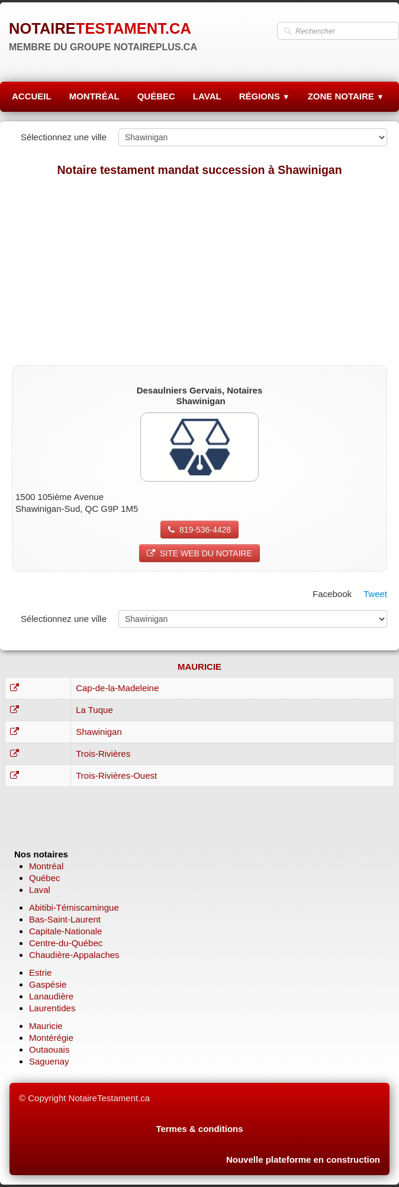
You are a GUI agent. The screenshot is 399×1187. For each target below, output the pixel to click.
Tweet (375, 594)
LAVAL (207, 96)
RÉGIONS (264, 96)
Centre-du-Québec (65, 943)
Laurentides (52, 1008)
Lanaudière (51, 996)
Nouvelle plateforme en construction (303, 1159)
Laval (39, 890)
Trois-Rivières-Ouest (116, 775)
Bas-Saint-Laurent (65, 919)
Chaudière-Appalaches (74, 955)
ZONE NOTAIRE (346, 96)
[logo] (103, 35)
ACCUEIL (32, 96)
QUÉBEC (156, 96)
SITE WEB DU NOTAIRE (199, 553)
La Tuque (94, 710)
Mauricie (46, 1026)
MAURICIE (199, 667)
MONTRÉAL (94, 96)
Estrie (40, 972)
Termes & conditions (199, 1129)
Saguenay (49, 1061)
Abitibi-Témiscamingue (74, 907)
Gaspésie (47, 984)
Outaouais (49, 1049)
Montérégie (51, 1038)
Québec (44, 878)
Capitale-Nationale (65, 931)
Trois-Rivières (103, 754)
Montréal (46, 866)
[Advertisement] (199, 270)
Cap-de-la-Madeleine (117, 688)
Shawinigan (99, 732)
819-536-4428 (199, 529)
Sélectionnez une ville (64, 137)
